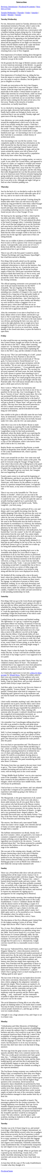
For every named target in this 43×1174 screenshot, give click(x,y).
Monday (11, 15)
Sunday (3, 15)
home (7, 1171)
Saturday (35, 13)
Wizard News (15, 675)
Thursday (20, 13)
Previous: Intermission (9, 7)
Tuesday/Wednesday (8, 13)
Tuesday (18, 15)
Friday (27, 13)
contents (27, 7)
